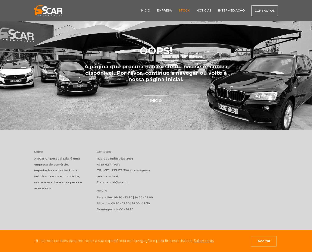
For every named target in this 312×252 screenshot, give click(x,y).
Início (145, 10)
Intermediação (231, 10)
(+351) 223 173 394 (116, 170)
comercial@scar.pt (114, 182)
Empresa (164, 10)
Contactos (265, 11)
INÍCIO (156, 101)
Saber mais (204, 241)
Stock (184, 10)
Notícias (203, 10)
